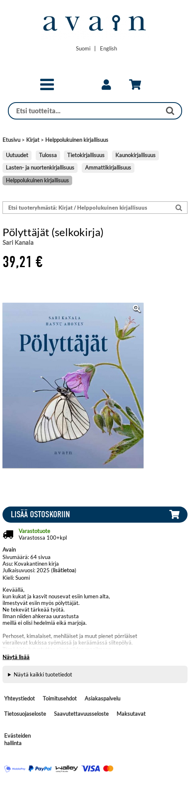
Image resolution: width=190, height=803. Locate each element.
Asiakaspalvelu (102, 698)
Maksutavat (131, 713)
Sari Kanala (18, 242)
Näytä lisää (15, 657)
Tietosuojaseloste (25, 713)
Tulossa (48, 155)
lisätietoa (64, 570)
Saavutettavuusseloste (81, 713)
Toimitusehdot (60, 698)
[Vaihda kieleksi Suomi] (83, 48)
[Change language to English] (108, 48)
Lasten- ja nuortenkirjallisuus (40, 167)
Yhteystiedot (19, 698)
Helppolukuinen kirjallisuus (76, 139)
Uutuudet (17, 155)
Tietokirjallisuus (86, 155)
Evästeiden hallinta (17, 739)
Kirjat (32, 139)
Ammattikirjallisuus (108, 167)
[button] (47, 88)
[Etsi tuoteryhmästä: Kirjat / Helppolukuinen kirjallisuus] (86, 208)
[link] (106, 84)
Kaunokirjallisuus (135, 155)
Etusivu (11, 139)
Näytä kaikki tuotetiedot (43, 674)
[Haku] (85, 111)
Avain (9, 549)
